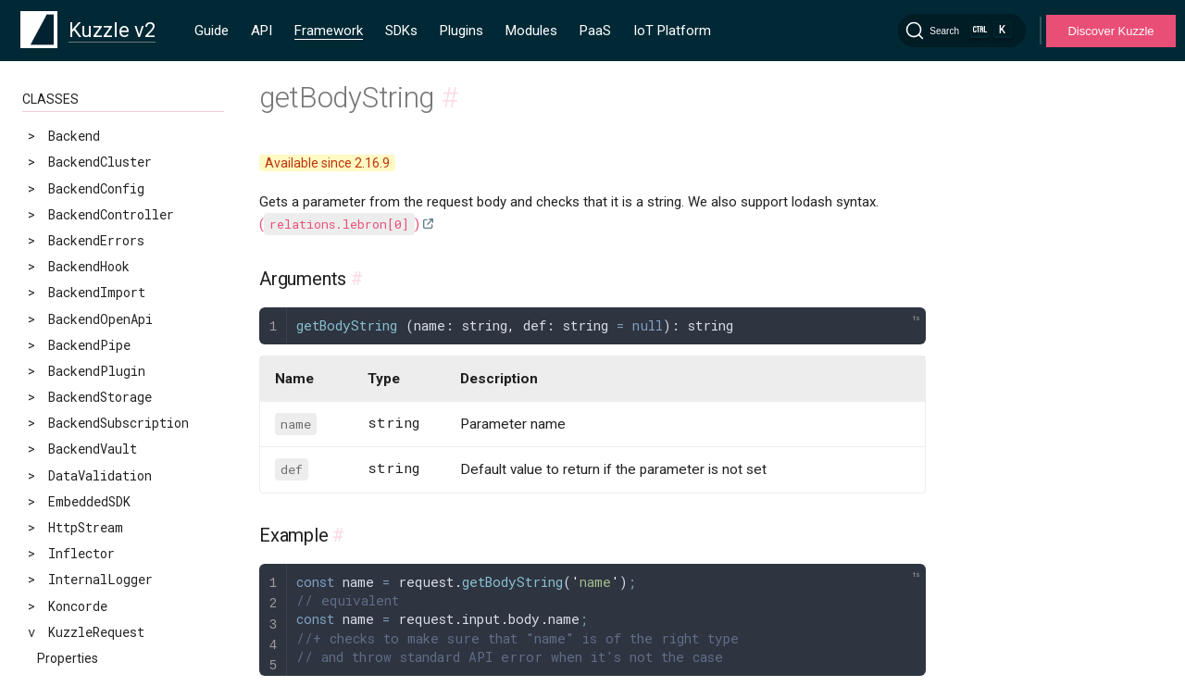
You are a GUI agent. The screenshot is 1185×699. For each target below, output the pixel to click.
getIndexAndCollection (115, 250)
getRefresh (74, 407)
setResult (70, 589)
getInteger (74, 276)
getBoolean (74, 146)
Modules (531, 30)
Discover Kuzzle (1110, 31)
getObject (71, 381)
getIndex (66, 224)
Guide (211, 30)
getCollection (85, 172)
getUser (63, 511)
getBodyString (85, 120)
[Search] (962, 30)
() (339, 224)
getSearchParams (93, 459)
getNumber (71, 355)
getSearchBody (85, 433)
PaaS (595, 30)
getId (55, 197)
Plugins (461, 30)
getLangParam (83, 328)
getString (70, 484)
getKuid (63, 302)
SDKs (401, 30)
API (261, 30)
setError (66, 563)
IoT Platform (672, 30)
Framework (328, 30)
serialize (70, 537)
